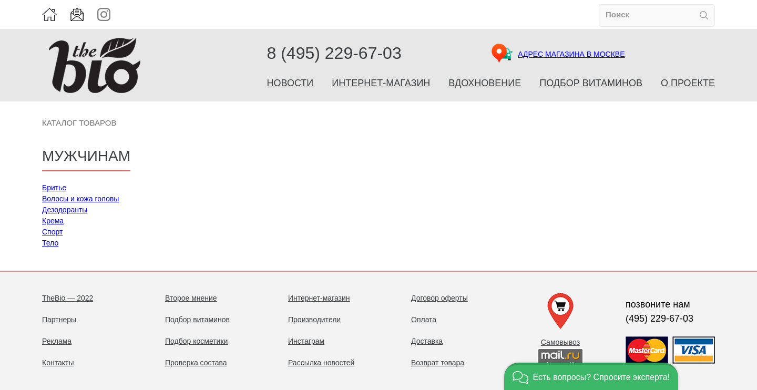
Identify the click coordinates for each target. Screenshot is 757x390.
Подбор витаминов (590, 83)
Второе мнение (191, 298)
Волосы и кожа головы (80, 198)
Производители (314, 319)
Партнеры (59, 319)
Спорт (52, 232)
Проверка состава (196, 362)
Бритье (54, 187)
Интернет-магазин (381, 83)
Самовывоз (560, 342)
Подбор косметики (196, 341)
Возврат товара (437, 362)
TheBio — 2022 (67, 298)
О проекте (688, 83)
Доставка (427, 341)
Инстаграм (306, 341)
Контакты (58, 362)
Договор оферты (439, 298)
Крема (53, 221)
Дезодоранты (64, 210)
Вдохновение (484, 83)
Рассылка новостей (321, 362)
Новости (290, 83)
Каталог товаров (79, 122)
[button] (591, 376)
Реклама (56, 341)
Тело (50, 243)
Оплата (423, 319)
